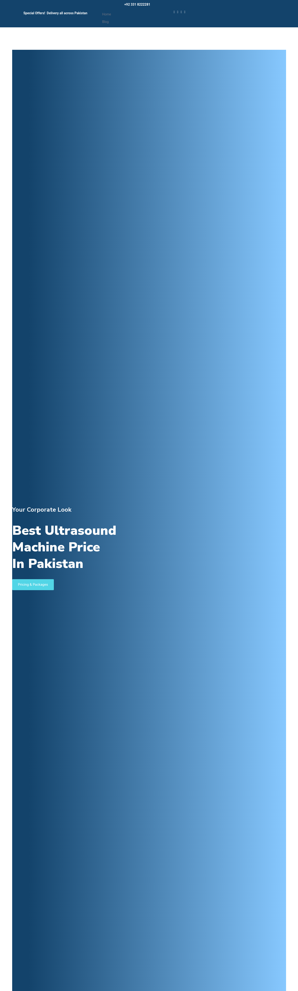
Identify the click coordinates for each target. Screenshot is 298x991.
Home (106, 14)
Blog (105, 22)
